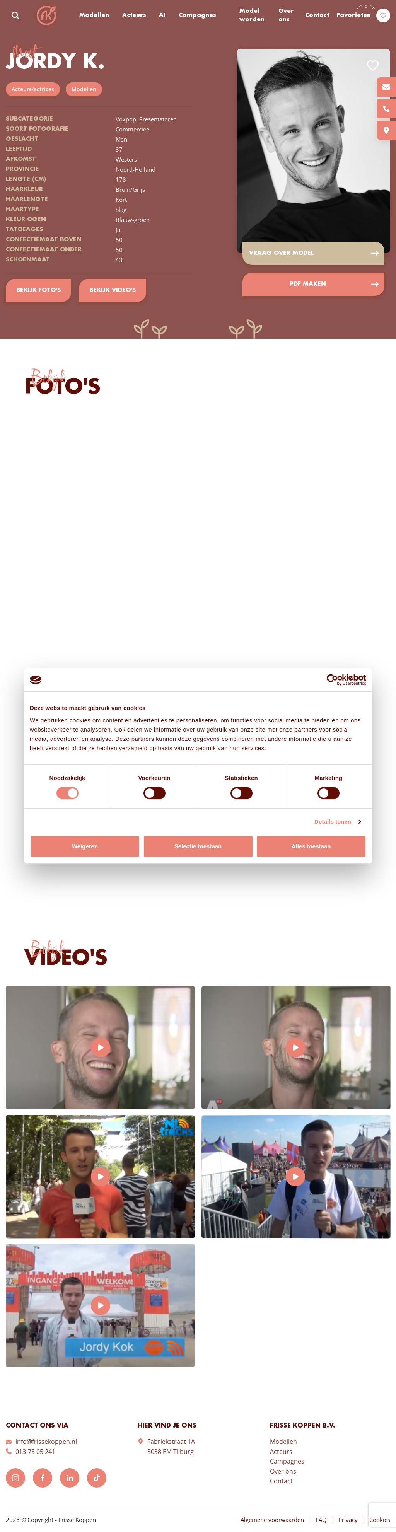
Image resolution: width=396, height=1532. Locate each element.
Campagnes (197, 15)
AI (162, 15)
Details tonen (332, 821)
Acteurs (134, 15)
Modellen (94, 15)
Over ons (286, 15)
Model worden (252, 15)
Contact (317, 15)
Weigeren (85, 846)
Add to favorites (373, 65)
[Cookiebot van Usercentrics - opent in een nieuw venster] (332, 680)
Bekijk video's (112, 290)
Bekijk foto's (38, 290)
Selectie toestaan (198, 846)
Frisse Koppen (46, 15)
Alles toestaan (311, 846)
